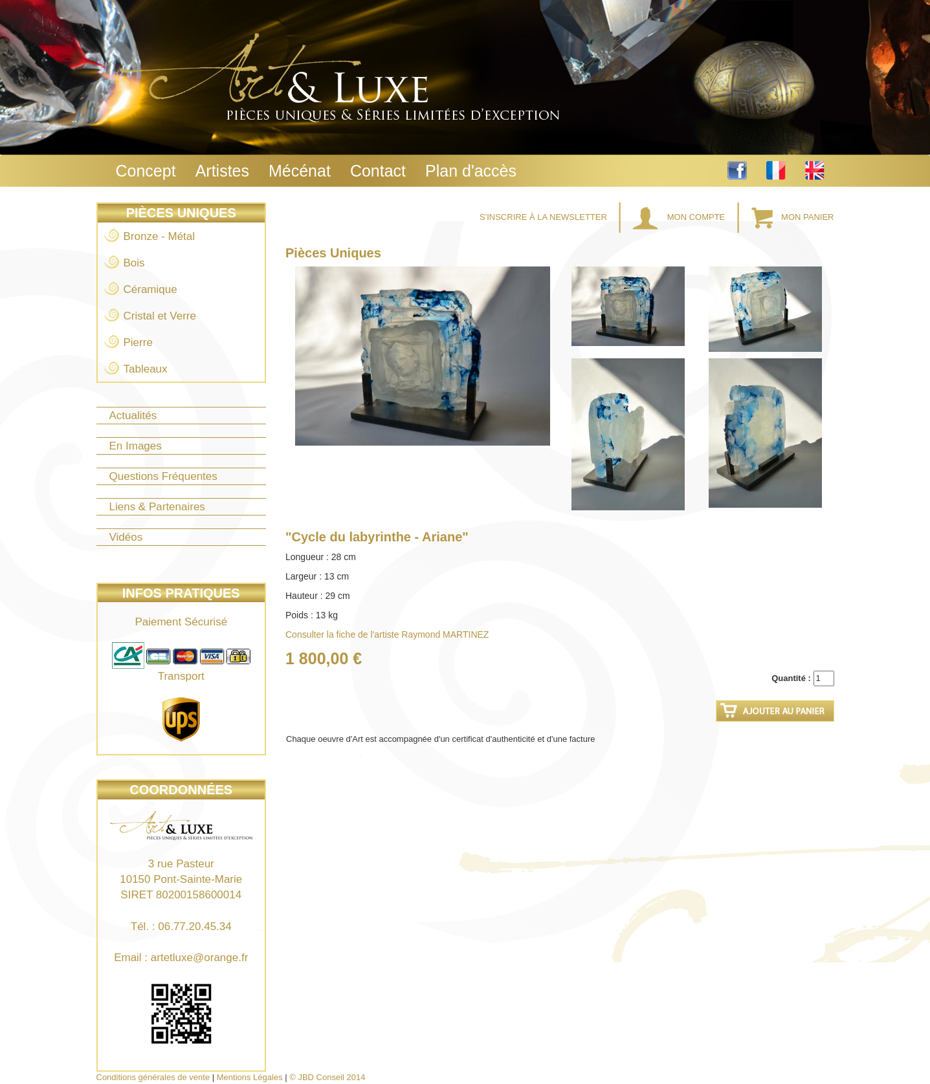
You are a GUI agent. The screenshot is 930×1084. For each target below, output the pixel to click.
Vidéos (126, 537)
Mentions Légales (250, 1077)
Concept (146, 171)
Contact (378, 171)
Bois (134, 263)
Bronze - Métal (159, 236)
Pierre (138, 342)
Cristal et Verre (160, 316)
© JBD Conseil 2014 (327, 1077)
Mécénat (300, 171)
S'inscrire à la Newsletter (544, 217)
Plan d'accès (470, 171)
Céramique (150, 289)
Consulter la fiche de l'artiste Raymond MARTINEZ (387, 634)
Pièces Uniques (181, 213)
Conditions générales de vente (153, 1077)
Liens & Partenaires (157, 507)
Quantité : (791, 678)
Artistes (222, 171)
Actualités (133, 415)
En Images (135, 446)
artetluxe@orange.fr (200, 957)
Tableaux (146, 369)
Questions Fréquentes (163, 476)
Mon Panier (792, 217)
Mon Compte (680, 217)
